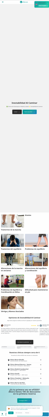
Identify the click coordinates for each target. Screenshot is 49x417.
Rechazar (27, 412)
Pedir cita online (29, 111)
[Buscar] (45, 2)
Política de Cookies (24, 409)
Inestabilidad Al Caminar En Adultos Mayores (24, 347)
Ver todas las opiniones (23, 342)
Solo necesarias (19, 412)
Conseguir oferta (23, 400)
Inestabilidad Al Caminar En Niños (39, 347)
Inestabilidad (4, 346)
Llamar (15, 111)
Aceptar (10, 412)
